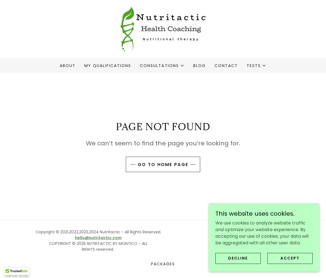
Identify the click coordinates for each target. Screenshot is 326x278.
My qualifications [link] (107, 65)
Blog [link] (199, 65)
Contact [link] (226, 65)
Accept (289, 269)
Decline (238, 269)
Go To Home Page (163, 164)
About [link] (67, 65)
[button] (162, 65)
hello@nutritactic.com (98, 237)
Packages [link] (163, 264)
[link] (163, 28)
